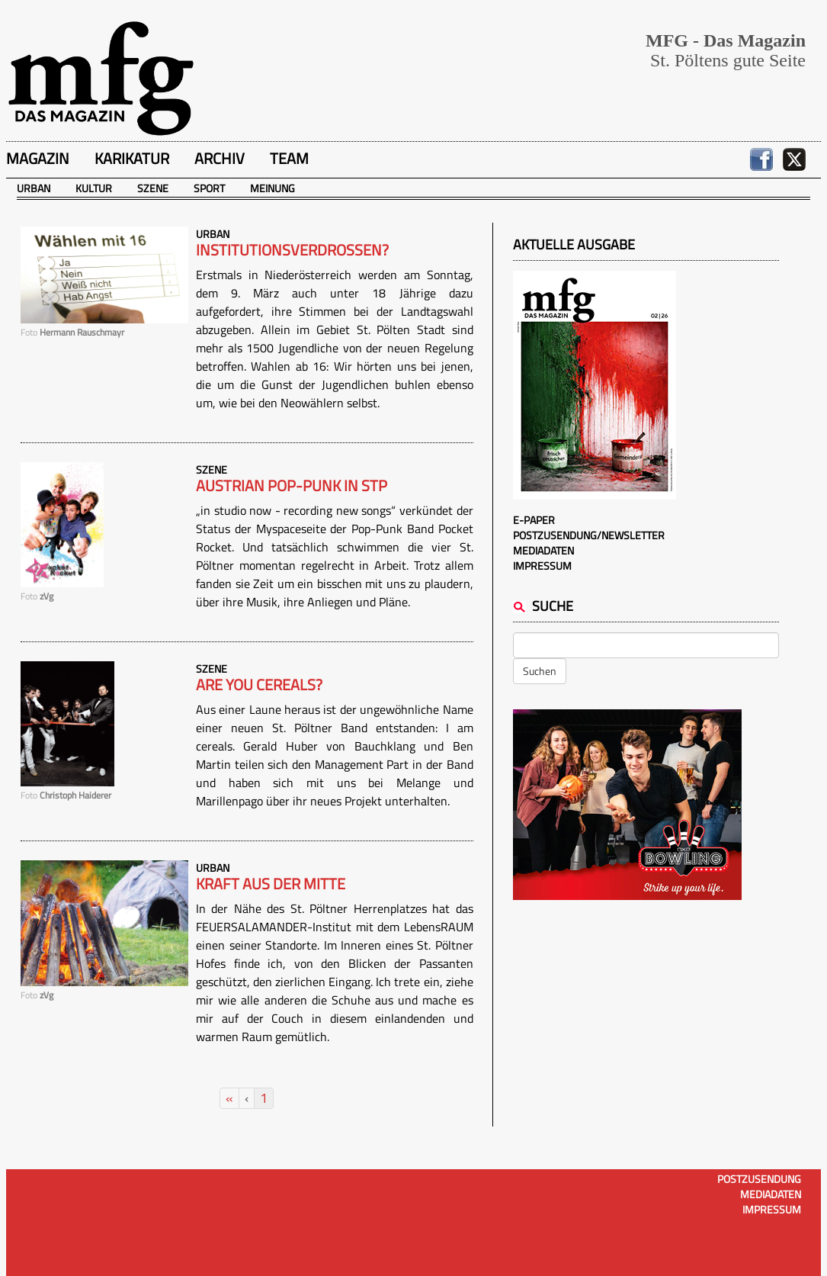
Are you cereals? (259, 685)
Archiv (219, 158)
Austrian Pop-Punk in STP (291, 485)
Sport (209, 188)
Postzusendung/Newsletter (589, 535)
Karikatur (132, 158)
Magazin (37, 158)
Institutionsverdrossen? (292, 250)
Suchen (539, 671)
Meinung (272, 188)
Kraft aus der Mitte (270, 884)
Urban (33, 188)
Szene (152, 188)
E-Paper (534, 520)
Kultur (93, 188)
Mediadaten (543, 550)
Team (289, 158)
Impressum (542, 566)
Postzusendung (759, 1179)
